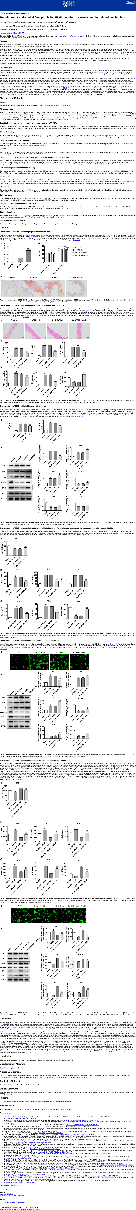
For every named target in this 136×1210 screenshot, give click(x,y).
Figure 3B (80, 416)
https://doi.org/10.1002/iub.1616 (74, 1126)
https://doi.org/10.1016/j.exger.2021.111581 (113, 1165)
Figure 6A (122, 767)
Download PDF (14, 1185)
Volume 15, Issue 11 (14, 13)
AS (6, 1203)
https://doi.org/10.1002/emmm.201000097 (84, 1139)
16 (113, 116)
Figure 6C (28, 771)
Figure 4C (85, 534)
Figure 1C (76, 240)
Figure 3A (80, 411)
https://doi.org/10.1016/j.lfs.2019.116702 (67, 1137)
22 (56, 1035)
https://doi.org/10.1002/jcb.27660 (14, 1158)
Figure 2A (86, 310)
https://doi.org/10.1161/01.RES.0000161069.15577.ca (23, 1174)
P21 (15, 1203)
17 (68, 119)
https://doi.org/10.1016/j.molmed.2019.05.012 (74, 1134)
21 (91, 1033)
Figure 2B (62, 313)
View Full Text (4, 1185)
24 (120, 1046)
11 (66, 88)
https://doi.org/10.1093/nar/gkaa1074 (86, 1161)
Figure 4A (107, 531)
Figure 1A (116, 235)
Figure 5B (3, 649)
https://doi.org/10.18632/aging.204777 (12, 33)
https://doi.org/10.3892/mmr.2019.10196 (16, 1182)
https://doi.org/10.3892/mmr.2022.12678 (60, 1168)
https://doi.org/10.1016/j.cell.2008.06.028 (102, 1163)
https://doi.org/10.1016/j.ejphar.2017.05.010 (17, 1118)
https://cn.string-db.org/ (62, 105)
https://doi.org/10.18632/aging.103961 (102, 1176)
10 (64, 88)
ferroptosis (10, 1203)
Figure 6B (62, 770)
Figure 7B (23, 779)
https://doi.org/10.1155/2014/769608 (24, 1145)
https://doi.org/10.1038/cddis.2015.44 (35, 1179)
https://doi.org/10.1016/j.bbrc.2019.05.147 (44, 1133)
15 (105, 92)
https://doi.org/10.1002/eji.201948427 (42, 1149)
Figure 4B (127, 533)
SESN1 (2, 1203)
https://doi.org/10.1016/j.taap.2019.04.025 (17, 1155)
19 (103, 1027)
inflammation (21, 1203)
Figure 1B (31, 238)
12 (8, 89)
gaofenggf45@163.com (7, 1194)
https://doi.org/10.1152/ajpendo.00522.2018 (30, 1142)
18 (4, 1024)
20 (105, 1027)
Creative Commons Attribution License (71, 36)
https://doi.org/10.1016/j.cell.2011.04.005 (79, 1120)
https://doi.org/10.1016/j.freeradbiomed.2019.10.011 (20, 1129)
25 (11, 1049)
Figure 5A (113, 644)
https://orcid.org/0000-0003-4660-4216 (12, 1195)
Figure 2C (26, 317)
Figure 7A (17, 773)
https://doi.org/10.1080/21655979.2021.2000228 (50, 1152)
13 (131, 89)
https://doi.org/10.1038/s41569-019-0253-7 (79, 1125)
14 (83, 91)
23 (42, 1046)
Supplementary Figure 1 (19, 1043)
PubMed (34, 1118)
